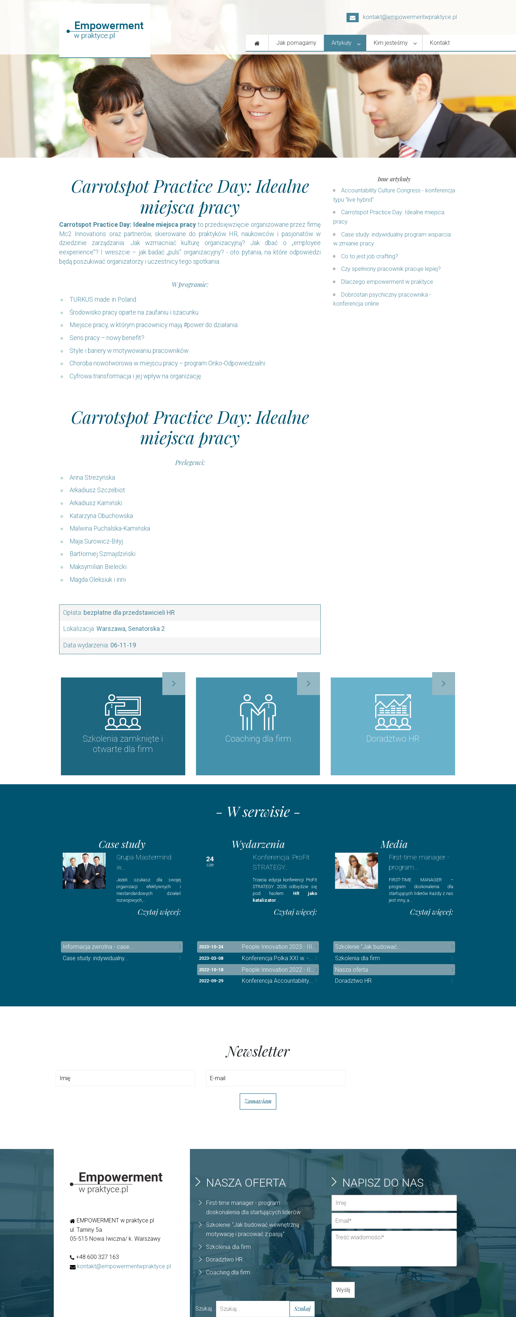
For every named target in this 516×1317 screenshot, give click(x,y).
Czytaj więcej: (159, 912)
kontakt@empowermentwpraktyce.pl (402, 17)
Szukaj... (205, 1309)
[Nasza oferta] (257, 43)
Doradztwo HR (353, 981)
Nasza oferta (351, 969)
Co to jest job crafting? (369, 256)
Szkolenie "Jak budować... (368, 947)
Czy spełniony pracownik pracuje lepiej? (391, 268)
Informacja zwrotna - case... (98, 947)
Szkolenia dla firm (357, 958)
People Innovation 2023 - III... (279, 947)
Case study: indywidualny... (96, 958)
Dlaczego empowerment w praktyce (387, 281)
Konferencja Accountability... (277, 981)
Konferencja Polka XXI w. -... (277, 958)
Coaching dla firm (228, 1272)
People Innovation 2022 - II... (278, 969)
